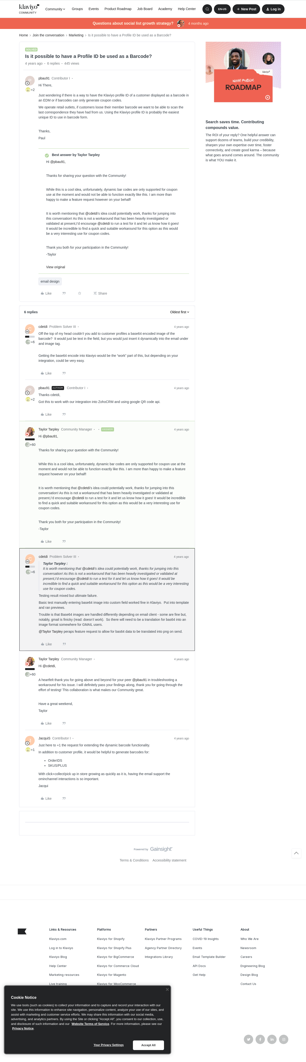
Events (93, 9)
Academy (165, 9)
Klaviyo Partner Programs (163, 939)
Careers (246, 957)
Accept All (148, 1045)
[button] (222, 9)
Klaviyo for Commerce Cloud (118, 966)
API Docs (199, 966)
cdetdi (42, 327)
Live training (58, 984)
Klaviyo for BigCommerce (115, 957)
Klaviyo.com (57, 939)
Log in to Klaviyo (61, 948)
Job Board (145, 9)
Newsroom (248, 948)
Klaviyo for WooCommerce (116, 984)
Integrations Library (159, 957)
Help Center (187, 9)
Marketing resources (64, 975)
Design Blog (249, 975)
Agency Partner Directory (163, 948)
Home (23, 35)
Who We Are (249, 939)
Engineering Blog (252, 966)
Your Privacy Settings (109, 1045)
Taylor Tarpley (48, 429)
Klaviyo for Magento (111, 975)
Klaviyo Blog (58, 957)
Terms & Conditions (134, 860)
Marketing (76, 35)
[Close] (167, 989)
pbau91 (44, 78)
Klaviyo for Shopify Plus (114, 948)
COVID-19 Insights (206, 939)
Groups (77, 9)
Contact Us (248, 984)
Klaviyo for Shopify (111, 939)
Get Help (199, 975)
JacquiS (44, 738)
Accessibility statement (169, 860)
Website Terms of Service (90, 1024)
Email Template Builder (209, 957)
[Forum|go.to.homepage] (29, 9)
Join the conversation (48, 35)
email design (50, 281)
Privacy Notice (23, 1028)
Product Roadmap (117, 9)
